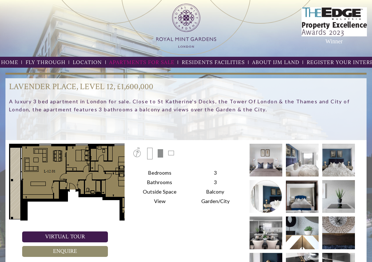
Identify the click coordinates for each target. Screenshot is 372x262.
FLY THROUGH (45, 62)
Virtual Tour (65, 237)
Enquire (65, 251)
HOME (9, 62)
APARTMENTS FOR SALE (142, 62)
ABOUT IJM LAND (275, 62)
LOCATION (87, 62)
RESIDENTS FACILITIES (213, 62)
